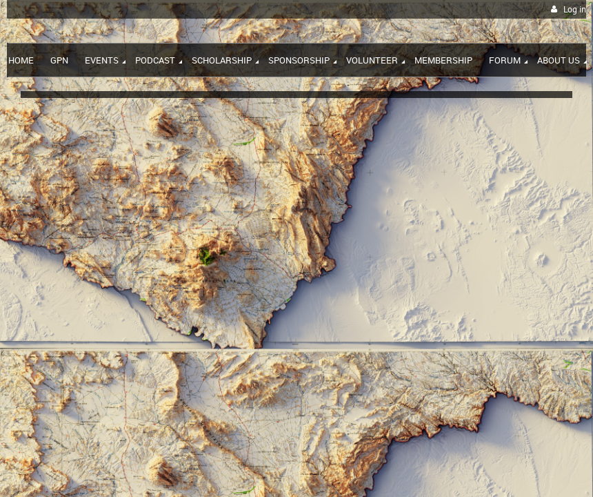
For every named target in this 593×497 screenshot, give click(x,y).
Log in (574, 9)
